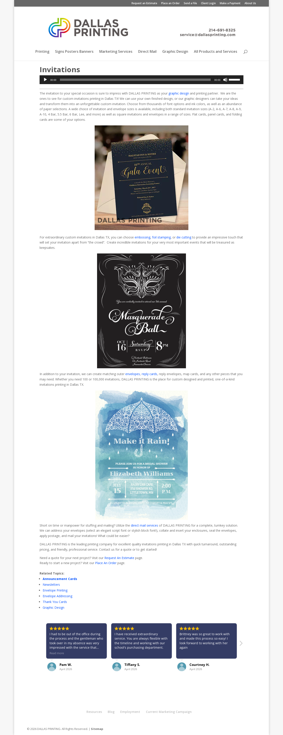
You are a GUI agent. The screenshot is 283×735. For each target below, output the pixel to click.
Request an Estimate (144, 3)
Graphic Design (175, 52)
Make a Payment (230, 3)
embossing (142, 237)
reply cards (149, 374)
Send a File (190, 3)
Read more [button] (57, 653)
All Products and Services (215, 52)
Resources (94, 712)
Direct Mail (147, 52)
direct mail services (144, 525)
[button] (241, 644)
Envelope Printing (55, 590)
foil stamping (161, 237)
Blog (111, 712)
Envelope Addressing (57, 596)
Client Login (208, 3)
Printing (42, 52)
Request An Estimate (119, 558)
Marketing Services (115, 52)
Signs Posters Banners (74, 52)
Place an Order (170, 3)
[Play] (45, 79)
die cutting (183, 237)
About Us (250, 3)
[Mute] (225, 79)
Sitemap (97, 729)
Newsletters (51, 584)
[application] (141, 79)
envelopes (132, 374)
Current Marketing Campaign (169, 712)
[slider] (135, 80)
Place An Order (106, 563)
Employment (130, 712)
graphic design (178, 93)
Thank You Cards (55, 602)
